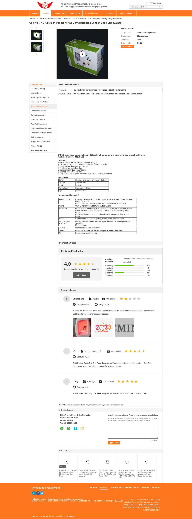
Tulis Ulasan (81, 275)
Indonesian (157, 3)
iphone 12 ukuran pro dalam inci (76, 405)
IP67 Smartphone (37, 137)
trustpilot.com (83, 304)
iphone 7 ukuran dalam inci (113, 405)
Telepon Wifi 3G (36, 146)
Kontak (145, 488)
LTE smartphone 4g (38, 89)
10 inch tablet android (38, 111)
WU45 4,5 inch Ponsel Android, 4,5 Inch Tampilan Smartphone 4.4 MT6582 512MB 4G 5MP (127, 474)
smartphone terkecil (96, 405)
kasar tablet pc (36, 93)
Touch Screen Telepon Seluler (41, 128)
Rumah (35, 13)
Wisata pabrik (74, 13)
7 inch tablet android (38, 119)
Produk (46, 13)
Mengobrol (127, 46)
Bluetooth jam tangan (38, 115)
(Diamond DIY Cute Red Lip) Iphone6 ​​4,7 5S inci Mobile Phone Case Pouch (68, 473)
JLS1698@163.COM (151, 510)
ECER (120, 501)
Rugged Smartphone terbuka (41, 142)
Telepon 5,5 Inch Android (39, 102)
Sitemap (156, 488)
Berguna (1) (104, 304)
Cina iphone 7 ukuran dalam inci (61, 499)
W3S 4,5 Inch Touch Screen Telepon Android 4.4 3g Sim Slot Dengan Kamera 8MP (107, 473)
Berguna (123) (83, 357)
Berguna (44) (82, 387)
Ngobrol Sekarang (126, 13)
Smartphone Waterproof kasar (41, 133)
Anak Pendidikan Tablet (39, 150)
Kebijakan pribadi (39, 499)
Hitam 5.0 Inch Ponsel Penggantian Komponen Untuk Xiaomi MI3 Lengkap (87, 473)
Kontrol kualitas (91, 13)
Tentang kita (59, 13)
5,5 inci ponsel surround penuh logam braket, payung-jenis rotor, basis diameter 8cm (146, 473)
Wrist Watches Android (39, 124)
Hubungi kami (108, 13)
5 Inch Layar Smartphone (40, 97)
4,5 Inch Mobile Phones (53, 19)
